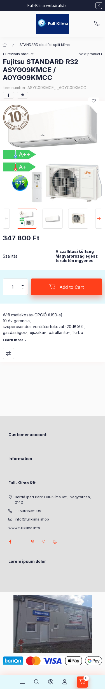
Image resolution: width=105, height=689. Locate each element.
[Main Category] (5, 44)
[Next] (98, 219)
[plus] (22, 283)
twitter (21, 541)
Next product (89, 54)
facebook (10, 541)
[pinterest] (22, 95)
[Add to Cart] (66, 286)
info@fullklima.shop (32, 519)
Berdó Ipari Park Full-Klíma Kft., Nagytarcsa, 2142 (53, 500)
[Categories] (22, 682)
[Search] (36, 682)
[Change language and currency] (50, 682)
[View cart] (82, 682)
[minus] (22, 291)
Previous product (19, 54)
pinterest (32, 541)
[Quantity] (12, 287)
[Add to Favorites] (93, 100)
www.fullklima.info (24, 528)
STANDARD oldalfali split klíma (45, 45)
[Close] (98, 5)
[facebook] (8, 95)
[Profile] (64, 682)
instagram (43, 541)
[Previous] (6, 219)
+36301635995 (97, 24)
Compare (8, 353)
